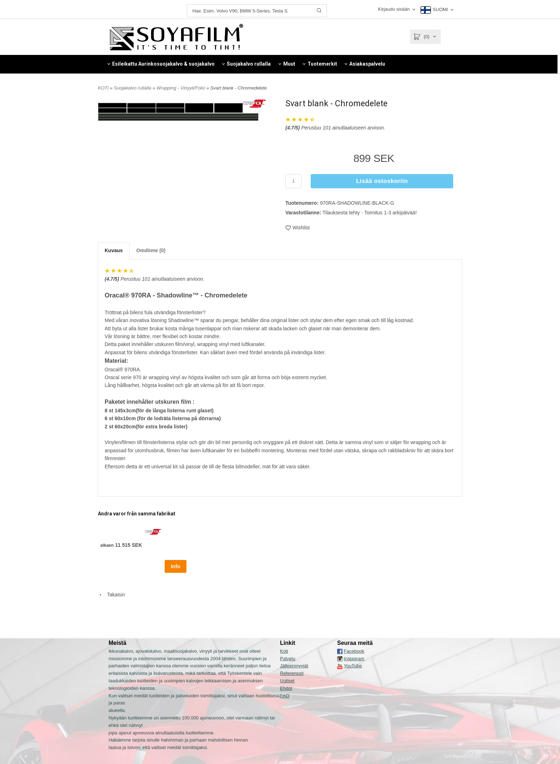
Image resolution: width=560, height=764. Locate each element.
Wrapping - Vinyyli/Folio (181, 88)
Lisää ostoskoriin (382, 181)
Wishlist (297, 227)
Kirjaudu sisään (394, 9)
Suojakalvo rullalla (133, 88)
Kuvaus (114, 250)
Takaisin (111, 594)
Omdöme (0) (151, 250)
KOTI (103, 88)
